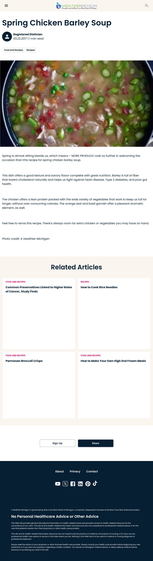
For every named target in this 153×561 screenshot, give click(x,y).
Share (95, 443)
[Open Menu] (6, 5)
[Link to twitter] (65, 484)
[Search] (146, 5)
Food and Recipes (13, 50)
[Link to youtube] (58, 484)
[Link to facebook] (73, 484)
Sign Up (57, 443)
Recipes (30, 50)
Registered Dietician (27, 34)
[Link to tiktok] (95, 484)
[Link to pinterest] (88, 484)
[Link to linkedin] (80, 484)
